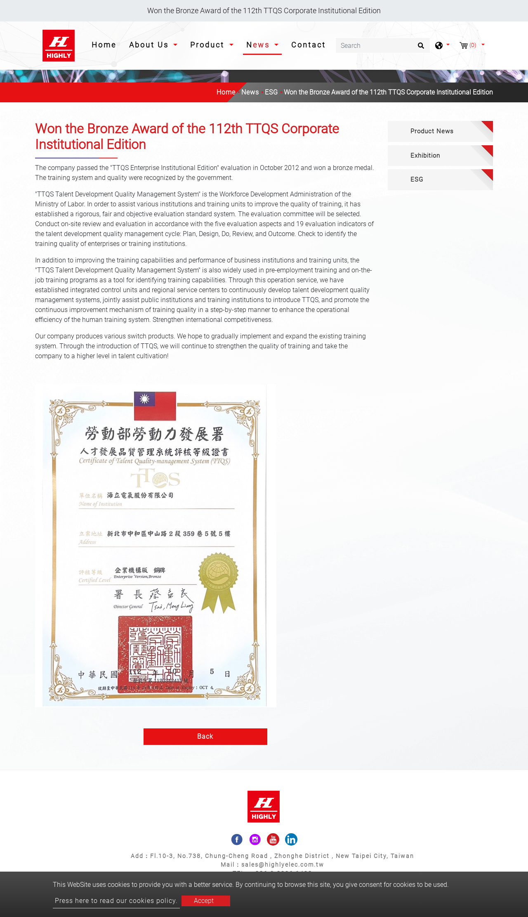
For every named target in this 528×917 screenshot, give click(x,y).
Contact (308, 44)
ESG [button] (416, 179)
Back (205, 736)
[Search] (382, 45)
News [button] (259, 44)
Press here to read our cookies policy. (116, 901)
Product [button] (208, 44)
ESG (271, 92)
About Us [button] (150, 44)
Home (106, 44)
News (250, 92)
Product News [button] (432, 131)
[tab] (440, 131)
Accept (204, 901)
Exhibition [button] (425, 155)
